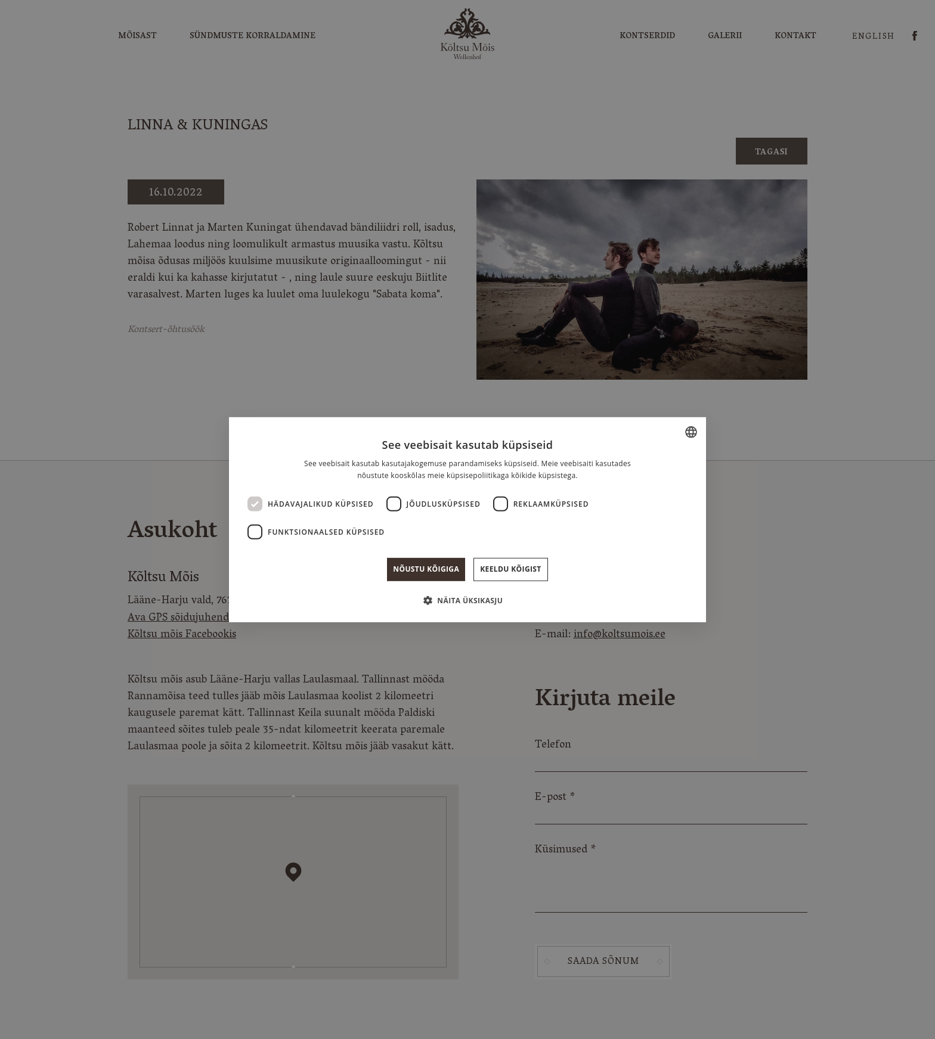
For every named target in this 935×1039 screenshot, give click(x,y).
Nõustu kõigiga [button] (426, 569)
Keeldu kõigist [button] (510, 569)
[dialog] (467, 519)
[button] (467, 600)
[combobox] (691, 432)
